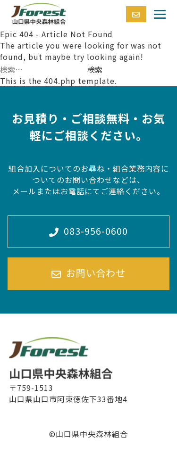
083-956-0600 (88, 231)
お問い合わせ (88, 273)
